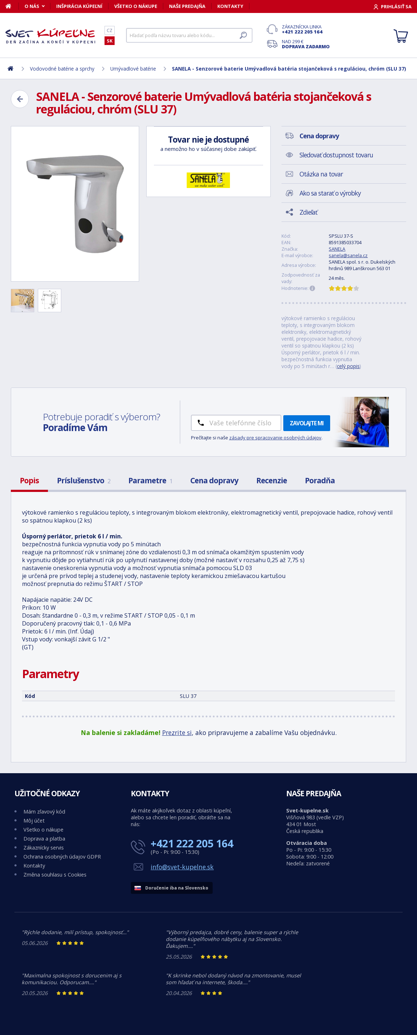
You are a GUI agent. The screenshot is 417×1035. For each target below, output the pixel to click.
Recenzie (271, 480)
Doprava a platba (44, 838)
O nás (32, 6)
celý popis (348, 366)
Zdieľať (308, 212)
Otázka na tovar (321, 174)
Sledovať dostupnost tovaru (336, 155)
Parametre (150, 480)
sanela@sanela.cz (348, 255)
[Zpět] (20, 99)
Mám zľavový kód (44, 811)
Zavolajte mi (307, 423)
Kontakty (230, 6)
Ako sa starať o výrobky (330, 193)
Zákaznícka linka (306, 29)
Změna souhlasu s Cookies (54, 874)
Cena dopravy (214, 480)
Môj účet (34, 820)
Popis (29, 480)
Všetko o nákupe (135, 6)
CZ (109, 30)
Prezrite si (177, 732)
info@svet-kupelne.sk (182, 866)
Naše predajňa (187, 6)
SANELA (337, 249)
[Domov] (12, 6)
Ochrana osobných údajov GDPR (62, 856)
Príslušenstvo (83, 480)
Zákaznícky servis (43, 847)
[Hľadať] (189, 35)
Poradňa (320, 480)
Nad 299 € (306, 44)
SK (109, 40)
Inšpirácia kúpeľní (79, 6)
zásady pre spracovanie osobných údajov (275, 437)
